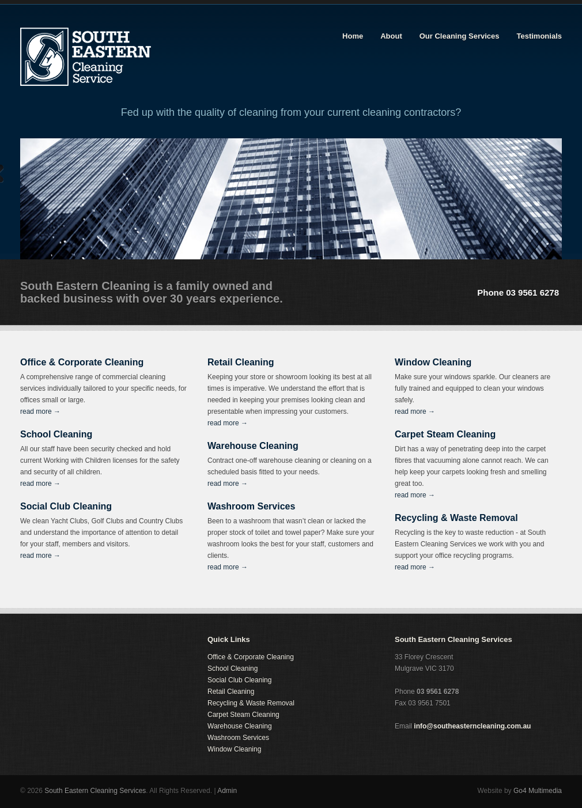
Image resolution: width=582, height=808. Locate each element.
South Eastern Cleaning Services (95, 791)
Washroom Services (238, 738)
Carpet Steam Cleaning (243, 715)
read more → (40, 411)
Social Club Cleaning (239, 680)
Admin (227, 791)
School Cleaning (232, 668)
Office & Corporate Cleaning (250, 657)
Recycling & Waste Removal (250, 703)
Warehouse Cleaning (239, 726)
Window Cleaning (234, 749)
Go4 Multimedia (537, 791)
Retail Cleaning (230, 692)
